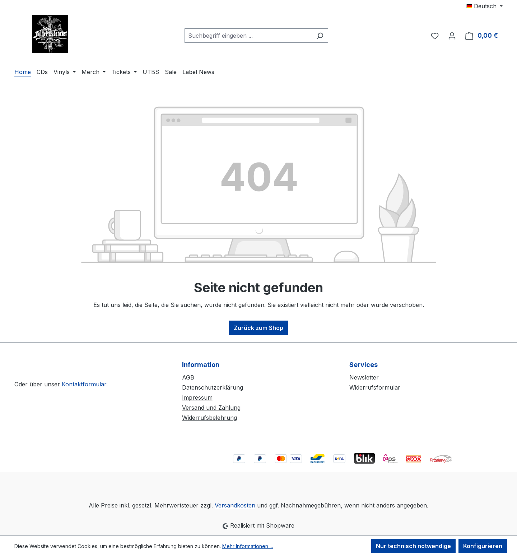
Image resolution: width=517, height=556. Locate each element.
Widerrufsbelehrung (209, 417)
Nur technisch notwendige (413, 546)
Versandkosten (235, 505)
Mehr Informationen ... (247, 546)
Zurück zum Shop (258, 327)
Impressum (197, 397)
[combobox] (248, 35)
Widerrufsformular (374, 387)
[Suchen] (319, 35)
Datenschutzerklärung (212, 387)
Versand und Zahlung (211, 407)
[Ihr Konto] (452, 35)
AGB (188, 377)
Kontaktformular (84, 384)
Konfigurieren (482, 546)
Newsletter (364, 377)
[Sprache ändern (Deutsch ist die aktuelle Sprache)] (484, 6)
